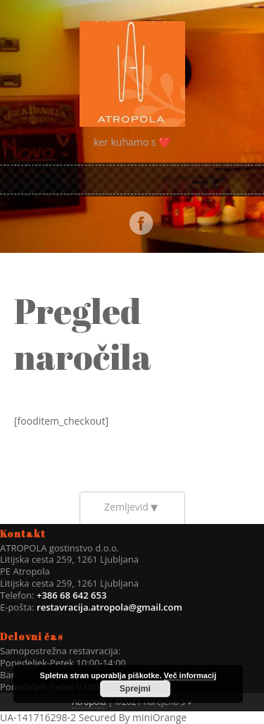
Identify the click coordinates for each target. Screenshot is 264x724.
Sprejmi (135, 689)
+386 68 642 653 (70, 595)
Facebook (140, 223)
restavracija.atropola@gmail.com (109, 607)
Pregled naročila (82, 333)
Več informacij (190, 675)
